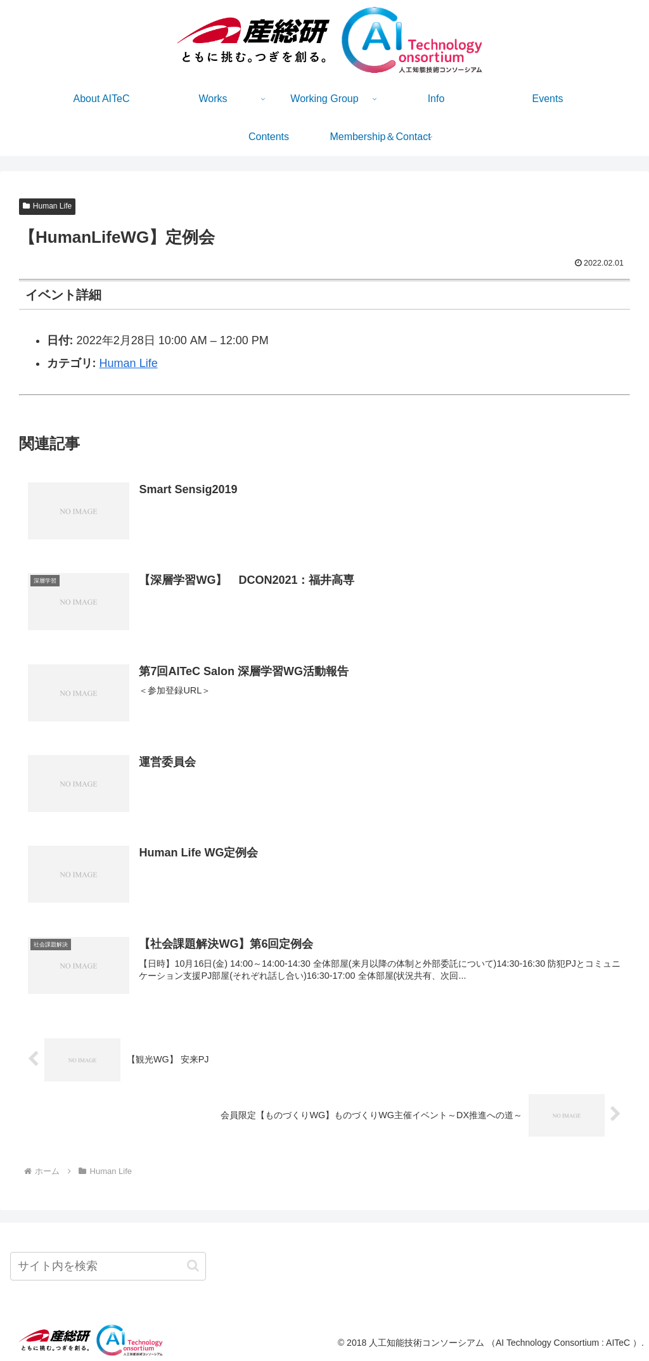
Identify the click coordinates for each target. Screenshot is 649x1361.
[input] (108, 1266)
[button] (193, 1265)
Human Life (47, 206)
